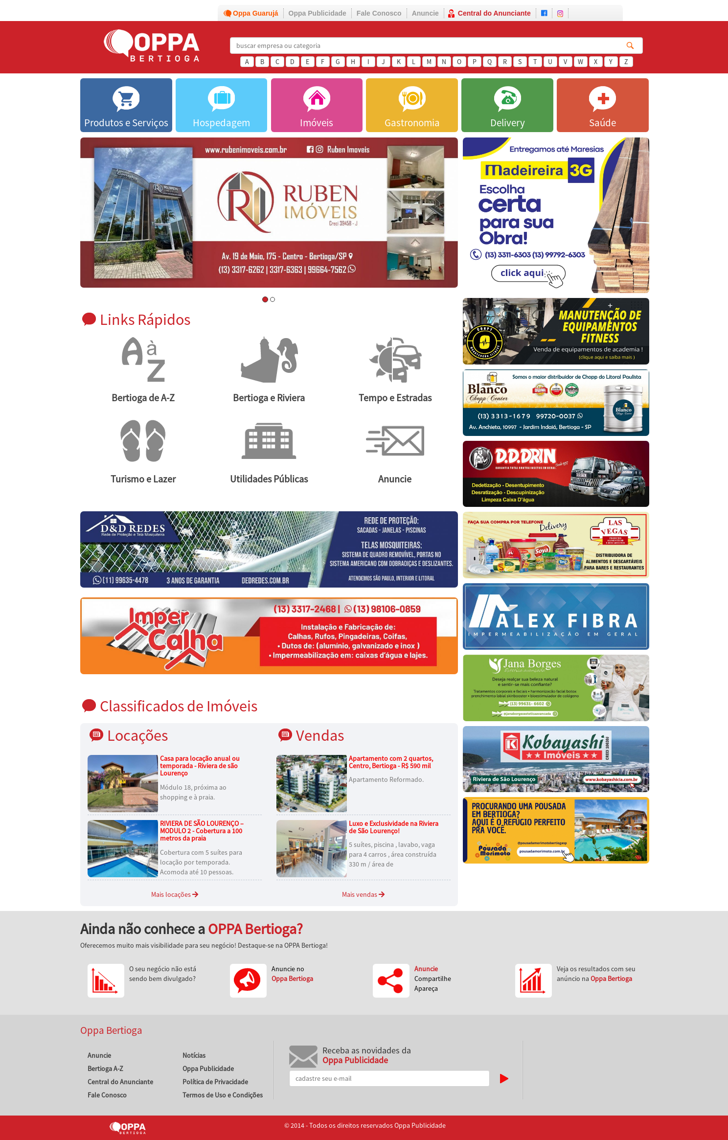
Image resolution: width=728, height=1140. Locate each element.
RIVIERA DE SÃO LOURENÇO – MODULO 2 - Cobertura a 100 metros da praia (202, 831)
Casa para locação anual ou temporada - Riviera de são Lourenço (200, 766)
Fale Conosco (379, 13)
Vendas (320, 735)
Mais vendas (363, 894)
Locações (137, 735)
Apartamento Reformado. (386, 779)
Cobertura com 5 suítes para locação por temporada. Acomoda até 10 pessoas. (201, 862)
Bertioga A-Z (105, 1068)
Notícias (193, 1055)
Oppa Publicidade (317, 13)
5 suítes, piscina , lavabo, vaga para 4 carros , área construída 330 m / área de (392, 854)
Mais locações (174, 894)
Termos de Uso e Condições (222, 1095)
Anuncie (425, 13)
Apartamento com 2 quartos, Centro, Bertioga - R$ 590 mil (391, 762)
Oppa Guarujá (255, 13)
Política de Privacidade (215, 1081)
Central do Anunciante (494, 13)
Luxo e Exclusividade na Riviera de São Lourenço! (393, 827)
